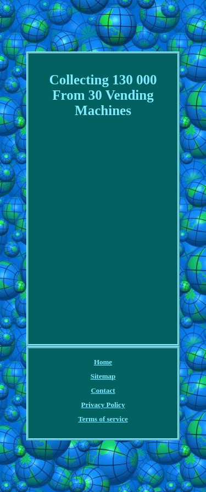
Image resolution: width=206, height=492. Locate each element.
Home (103, 362)
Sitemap (103, 376)
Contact (103, 390)
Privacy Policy (103, 405)
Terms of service (103, 419)
